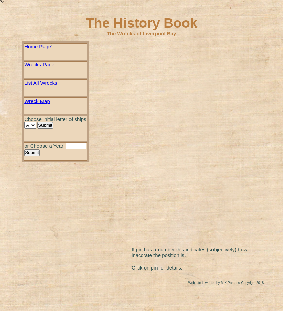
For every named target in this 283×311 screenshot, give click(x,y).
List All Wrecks (40, 83)
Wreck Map (37, 101)
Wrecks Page (39, 64)
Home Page (37, 46)
